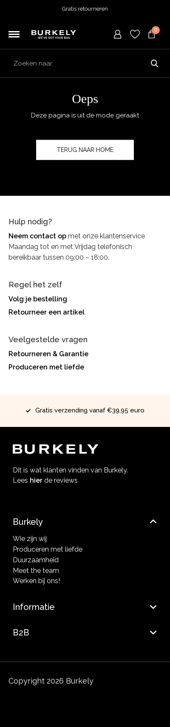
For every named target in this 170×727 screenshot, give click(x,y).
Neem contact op (37, 236)
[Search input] (85, 63)
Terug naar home (85, 149)
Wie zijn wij (30, 539)
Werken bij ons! (36, 581)
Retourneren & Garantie (48, 354)
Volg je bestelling (37, 299)
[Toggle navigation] (14, 34)
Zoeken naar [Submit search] (154, 63)
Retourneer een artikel (46, 312)
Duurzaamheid (36, 560)
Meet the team (36, 571)
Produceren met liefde (46, 367)
